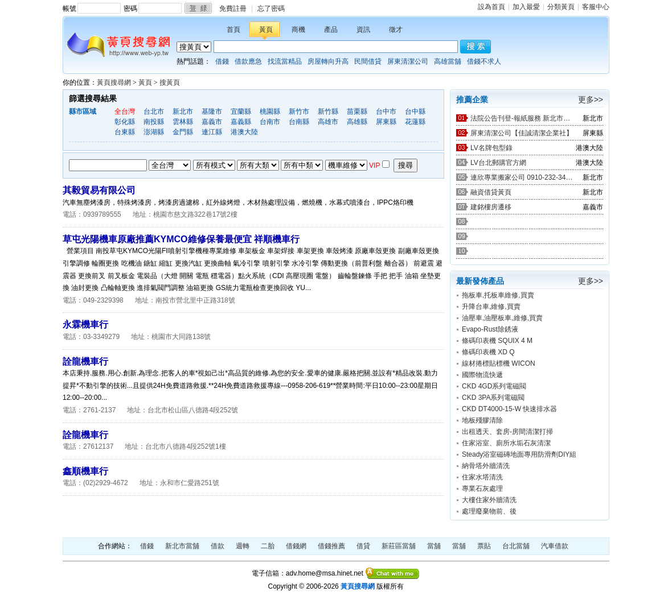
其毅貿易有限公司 (99, 190)
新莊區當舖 (399, 546)
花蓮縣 (415, 122)
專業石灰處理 (482, 489)
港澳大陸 (244, 132)
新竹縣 (328, 111)
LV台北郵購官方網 (498, 163)
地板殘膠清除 (482, 420)
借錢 (222, 61)
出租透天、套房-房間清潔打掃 (507, 432)
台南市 (270, 122)
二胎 (267, 546)
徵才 (396, 30)
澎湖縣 (154, 132)
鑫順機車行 (85, 471)
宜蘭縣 (241, 111)
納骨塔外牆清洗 (486, 466)
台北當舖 (516, 546)
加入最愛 (526, 7)
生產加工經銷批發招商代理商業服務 (214, 165)
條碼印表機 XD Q (488, 352)
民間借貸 (368, 61)
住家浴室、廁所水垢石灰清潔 (506, 443)
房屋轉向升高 (328, 61)
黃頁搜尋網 (114, 82)
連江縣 (212, 132)
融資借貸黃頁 (490, 192)
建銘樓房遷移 (490, 207)
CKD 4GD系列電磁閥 (494, 386)
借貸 (363, 546)
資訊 (363, 30)
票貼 (484, 546)
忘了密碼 (271, 9)
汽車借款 (554, 546)
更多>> (590, 99)
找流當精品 (285, 61)
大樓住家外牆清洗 (489, 500)
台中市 (386, 111)
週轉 (242, 546)
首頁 (233, 30)
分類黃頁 (561, 7)
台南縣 (299, 122)
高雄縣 (357, 122)
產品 (331, 30)
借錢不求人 (484, 61)
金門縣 (183, 132)
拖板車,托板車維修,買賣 (498, 295)
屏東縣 (386, 122)
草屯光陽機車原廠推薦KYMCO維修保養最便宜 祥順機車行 (181, 239)
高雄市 (328, 122)
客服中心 (595, 7)
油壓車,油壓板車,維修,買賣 (502, 318)
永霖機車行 (85, 324)
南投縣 (154, 122)
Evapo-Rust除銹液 (490, 329)
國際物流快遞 (482, 375)
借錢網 (296, 546)
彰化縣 (124, 122)
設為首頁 (491, 7)
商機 (298, 30)
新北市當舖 (182, 546)
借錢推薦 (331, 546)
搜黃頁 (169, 82)
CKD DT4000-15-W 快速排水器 (509, 409)
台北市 (154, 111)
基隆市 (212, 111)
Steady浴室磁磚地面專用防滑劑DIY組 (519, 454)
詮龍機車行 (85, 361)
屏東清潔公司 (407, 61)
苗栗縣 (357, 111)
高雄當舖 (447, 61)
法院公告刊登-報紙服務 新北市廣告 (521, 118)
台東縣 (124, 132)
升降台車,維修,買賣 (491, 307)
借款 (217, 546)
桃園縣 (270, 111)
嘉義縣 (241, 122)
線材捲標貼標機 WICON (498, 363)
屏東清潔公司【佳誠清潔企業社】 (521, 133)
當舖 (434, 546)
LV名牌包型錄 (491, 148)
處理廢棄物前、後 (489, 511)
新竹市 (299, 111)
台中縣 (415, 111)
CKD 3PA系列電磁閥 (493, 398)
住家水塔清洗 (482, 477)
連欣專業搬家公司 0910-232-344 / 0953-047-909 (521, 177)
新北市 (183, 111)
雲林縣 (183, 122)
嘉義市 (212, 122)
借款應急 (248, 61)
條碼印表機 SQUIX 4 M (497, 341)
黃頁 (266, 30)
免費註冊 (233, 9)
